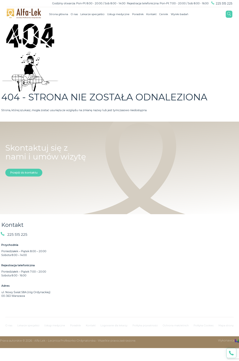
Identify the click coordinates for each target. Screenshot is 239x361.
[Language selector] (17, 3)
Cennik (132, 28)
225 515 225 (224, 3)
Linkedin (177, 28)
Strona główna (24, 28)
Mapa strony (225, 336)
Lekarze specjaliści (59, 28)
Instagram (170, 28)
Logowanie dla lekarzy (113, 336)
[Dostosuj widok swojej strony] (9, 3)
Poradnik (105, 28)
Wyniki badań (148, 28)
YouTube (184, 28)
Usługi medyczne (85, 28)
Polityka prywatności (145, 336)
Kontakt (119, 28)
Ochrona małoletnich (175, 336)
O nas (40, 28)
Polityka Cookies (203, 336)
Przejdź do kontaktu (24, 184)
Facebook (162, 28)
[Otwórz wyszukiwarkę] (229, 28)
